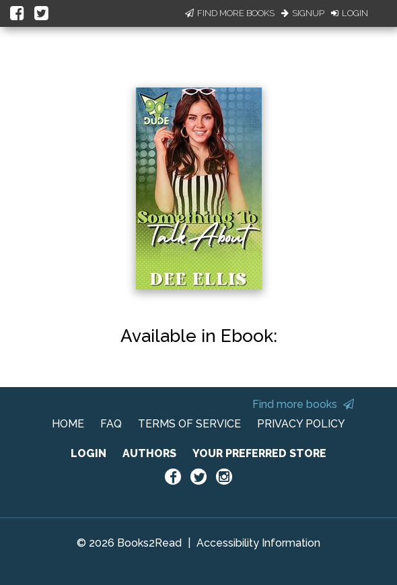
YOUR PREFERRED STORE (259, 453)
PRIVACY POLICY (301, 423)
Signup (302, 13)
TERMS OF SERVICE (189, 423)
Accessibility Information (258, 543)
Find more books (303, 404)
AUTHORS (149, 453)
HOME (68, 423)
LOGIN (88, 453)
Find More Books (230, 13)
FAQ (111, 423)
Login (349, 13)
